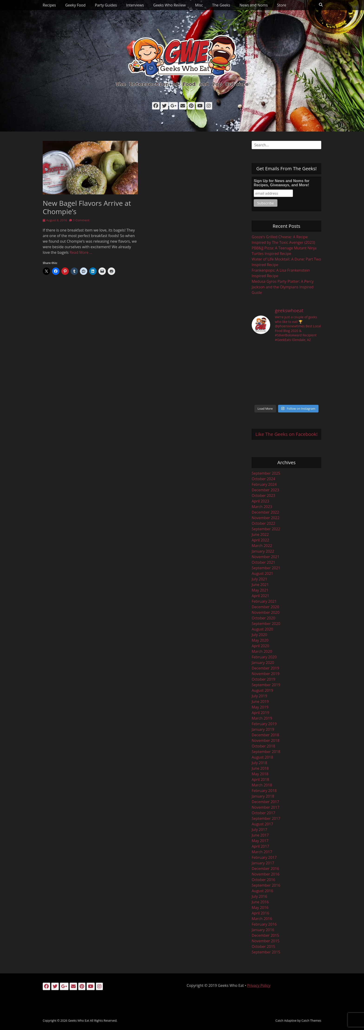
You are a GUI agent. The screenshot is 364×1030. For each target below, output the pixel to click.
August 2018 (262, 757)
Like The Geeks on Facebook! (286, 434)
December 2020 (265, 606)
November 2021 (266, 556)
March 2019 (262, 718)
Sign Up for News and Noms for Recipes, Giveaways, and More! (281, 183)
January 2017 (263, 863)
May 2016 (260, 907)
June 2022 (260, 534)
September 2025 (266, 473)
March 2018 (262, 785)
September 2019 (266, 684)
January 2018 (263, 796)
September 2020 (266, 623)
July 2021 (259, 579)
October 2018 (263, 746)
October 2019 (263, 679)
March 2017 (262, 851)
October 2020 (263, 618)
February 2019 (264, 723)
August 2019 (262, 690)
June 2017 (260, 835)
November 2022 (266, 517)
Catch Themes (311, 1020)
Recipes (49, 5)
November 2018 (266, 740)
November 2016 (266, 874)
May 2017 (260, 840)
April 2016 (260, 913)
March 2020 (262, 651)
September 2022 (266, 528)
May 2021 (260, 590)
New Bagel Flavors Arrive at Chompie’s (87, 207)
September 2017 (266, 818)
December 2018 (265, 734)
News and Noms (253, 5)
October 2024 (263, 478)
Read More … (81, 252)
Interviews (135, 5)
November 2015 (266, 940)
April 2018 (260, 779)
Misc (199, 5)
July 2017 (259, 829)
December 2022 (265, 512)
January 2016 (263, 929)
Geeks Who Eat (78, 1020)
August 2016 (262, 890)
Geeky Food (75, 5)
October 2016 (263, 879)
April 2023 (260, 501)
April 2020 (260, 645)
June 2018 (260, 768)
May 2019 (260, 707)
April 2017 (260, 846)
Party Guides (106, 5)
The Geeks (221, 5)
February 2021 (264, 601)
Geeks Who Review (169, 5)
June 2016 (260, 901)
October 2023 (263, 495)
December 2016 (265, 868)
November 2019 (266, 673)
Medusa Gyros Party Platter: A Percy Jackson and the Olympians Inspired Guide (283, 287)
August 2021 (262, 573)
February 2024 (264, 484)
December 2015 (265, 935)
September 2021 (266, 567)
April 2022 (260, 540)
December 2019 (265, 668)
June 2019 (260, 701)
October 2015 (263, 946)
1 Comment (81, 220)
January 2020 (263, 662)
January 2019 (263, 729)
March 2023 (262, 506)
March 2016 (262, 918)
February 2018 (264, 790)
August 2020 (262, 629)
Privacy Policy (258, 985)
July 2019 (259, 695)
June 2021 (260, 584)
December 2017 (265, 801)
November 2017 (266, 807)
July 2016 (259, 896)
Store (281, 5)
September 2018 (266, 751)
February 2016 (264, 924)
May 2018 (260, 773)
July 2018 (259, 762)
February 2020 (264, 657)
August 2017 (262, 824)
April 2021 (260, 595)
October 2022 (263, 523)
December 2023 (265, 489)
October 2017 (263, 812)
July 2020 (259, 634)
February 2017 (264, 857)
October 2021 (263, 562)
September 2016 (266, 885)
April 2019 (260, 712)
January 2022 (263, 551)
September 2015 (266, 952)
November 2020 (266, 612)
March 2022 (262, 545)
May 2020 (260, 640)
